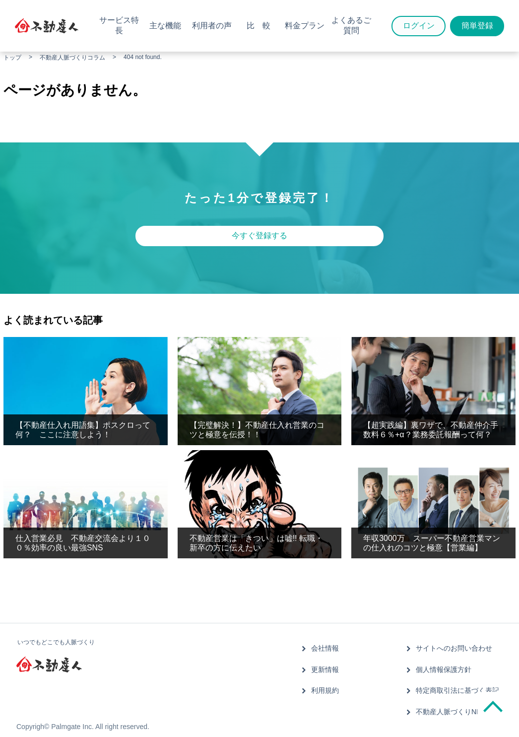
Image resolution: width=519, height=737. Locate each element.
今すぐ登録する (259, 235)
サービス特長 (119, 25)
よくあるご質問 (351, 25)
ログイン (419, 25)
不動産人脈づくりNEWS (454, 711)
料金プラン (304, 25)
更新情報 (325, 669)
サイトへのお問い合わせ (454, 648)
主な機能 (165, 25)
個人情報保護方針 (443, 669)
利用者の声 (212, 25)
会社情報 (325, 648)
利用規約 (325, 690)
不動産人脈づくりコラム (72, 57)
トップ (12, 57)
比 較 (258, 25)
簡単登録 (477, 25)
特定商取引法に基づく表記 (457, 690)
